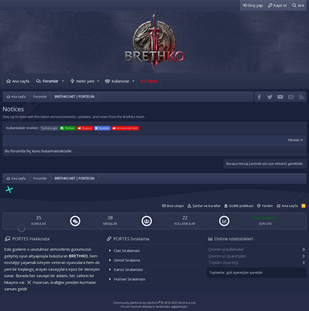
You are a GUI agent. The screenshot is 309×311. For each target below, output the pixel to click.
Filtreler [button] (294, 140)
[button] (63, 81)
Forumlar (50, 81)
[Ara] (297, 5)
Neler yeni (85, 81)
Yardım (267, 205)
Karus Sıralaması (128, 269)
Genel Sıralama (127, 260)
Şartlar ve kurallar (207, 205)
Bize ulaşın (175, 205)
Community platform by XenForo (154, 303)
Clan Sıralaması (127, 250)
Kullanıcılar (120, 81)
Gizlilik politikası (241, 205)
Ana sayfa (20, 81)
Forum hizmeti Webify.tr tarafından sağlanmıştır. (154, 306)
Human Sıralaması (129, 279)
